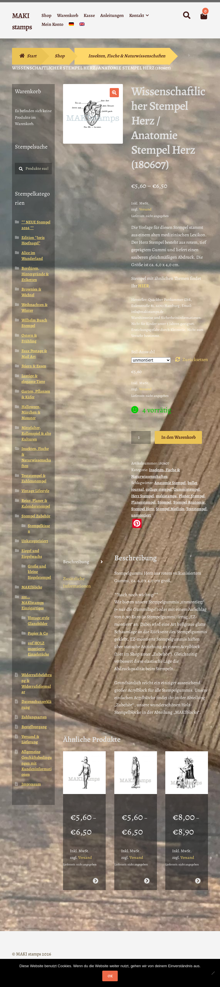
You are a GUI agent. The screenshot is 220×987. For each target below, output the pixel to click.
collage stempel (159, 489)
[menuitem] (71, 25)
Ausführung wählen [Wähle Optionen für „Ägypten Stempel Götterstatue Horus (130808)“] (146, 873)
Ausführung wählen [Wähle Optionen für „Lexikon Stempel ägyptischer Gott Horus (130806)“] (95, 873)
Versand (145, 209)
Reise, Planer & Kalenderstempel (35, 503)
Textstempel (196, 509)
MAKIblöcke (31, 587)
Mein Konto (52, 24)
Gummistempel (187, 489)
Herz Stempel (142, 496)
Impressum (31, 784)
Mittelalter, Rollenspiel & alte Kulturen (36, 433)
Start (31, 56)
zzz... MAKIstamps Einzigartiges (32, 602)
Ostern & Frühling (29, 338)
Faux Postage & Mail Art (34, 353)
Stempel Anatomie (189, 502)
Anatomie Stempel (170, 482)
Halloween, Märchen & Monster (30, 412)
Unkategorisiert (34, 541)
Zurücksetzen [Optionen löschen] (195, 359)
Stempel (164, 502)
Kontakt (136, 15)
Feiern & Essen (33, 366)
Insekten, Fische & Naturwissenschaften (126, 56)
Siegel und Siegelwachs (31, 553)
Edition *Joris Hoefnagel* (33, 240)
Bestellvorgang (34, 726)
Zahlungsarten (34, 717)
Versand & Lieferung (30, 739)
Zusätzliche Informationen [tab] (77, 582)
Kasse (89, 15)
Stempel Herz (142, 509)
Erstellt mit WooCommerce (37, 954)
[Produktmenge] (141, 437)
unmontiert (141, 515)
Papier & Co (38, 633)
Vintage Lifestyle (35, 491)
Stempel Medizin (170, 509)
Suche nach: (186, 15)
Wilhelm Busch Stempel (34, 323)
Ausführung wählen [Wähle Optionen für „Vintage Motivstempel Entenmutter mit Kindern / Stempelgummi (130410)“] (198, 873)
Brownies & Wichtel (31, 292)
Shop (47, 15)
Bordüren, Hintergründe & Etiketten (35, 274)
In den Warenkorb (178, 437)
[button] (114, 92)
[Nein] (213, 973)
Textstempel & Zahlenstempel (33, 478)
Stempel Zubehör (35, 516)
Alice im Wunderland (32, 255)
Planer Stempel (192, 496)
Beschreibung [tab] (76, 562)
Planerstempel (143, 502)
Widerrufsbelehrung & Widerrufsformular (36, 683)
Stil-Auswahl (143, 352)
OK (110, 976)
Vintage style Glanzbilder (38, 620)
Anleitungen (112, 15)
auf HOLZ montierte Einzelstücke (38, 648)
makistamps (166, 496)
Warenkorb (67, 15)
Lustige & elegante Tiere (33, 378)
